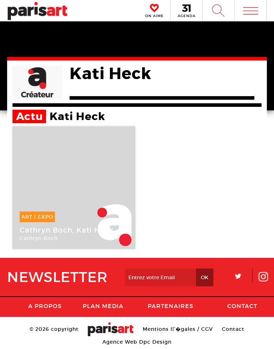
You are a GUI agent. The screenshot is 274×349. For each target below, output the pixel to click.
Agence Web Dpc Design (137, 342)
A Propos (45, 305)
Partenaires (170, 305)
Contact (242, 305)
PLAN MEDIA (103, 305)
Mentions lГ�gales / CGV (178, 329)
